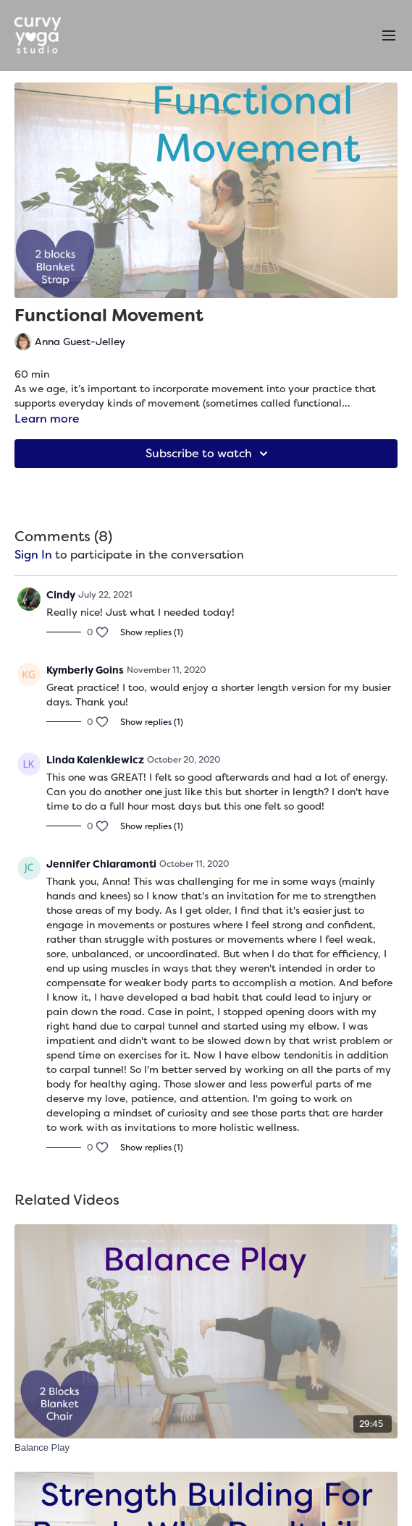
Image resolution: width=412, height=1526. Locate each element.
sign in (33, 554)
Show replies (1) (151, 632)
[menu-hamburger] (389, 36)
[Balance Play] (206, 1448)
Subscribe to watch (209, 453)
